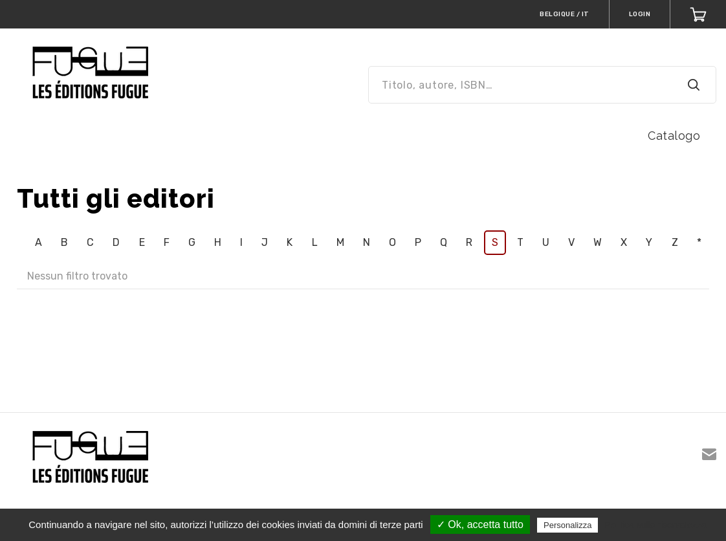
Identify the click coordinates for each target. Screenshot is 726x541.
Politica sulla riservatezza (656, 525)
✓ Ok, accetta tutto (480, 524)
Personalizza (567, 525)
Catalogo (674, 135)
